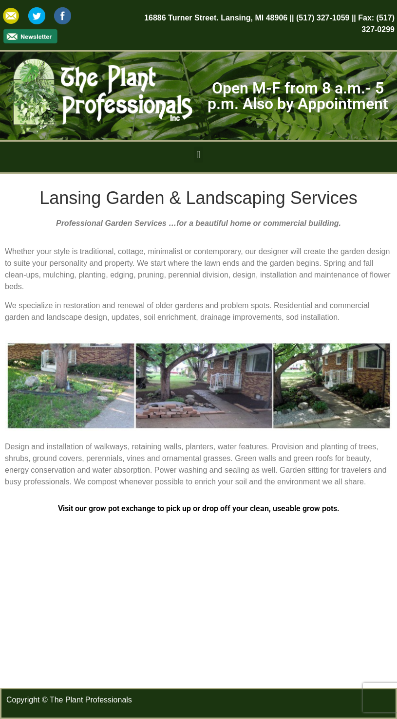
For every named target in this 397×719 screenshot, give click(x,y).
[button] (198, 155)
